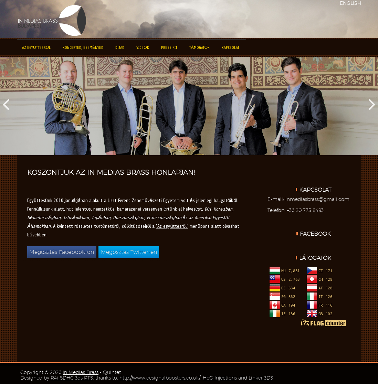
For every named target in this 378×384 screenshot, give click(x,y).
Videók (142, 47)
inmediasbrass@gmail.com (317, 199)
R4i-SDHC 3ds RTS (72, 378)
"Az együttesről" (172, 226)
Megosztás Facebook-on (61, 252)
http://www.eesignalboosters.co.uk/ (159, 378)
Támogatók (199, 47)
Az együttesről (36, 47)
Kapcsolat (230, 47)
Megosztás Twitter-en (129, 252)
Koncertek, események (83, 47)
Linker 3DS (261, 378)
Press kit (169, 47)
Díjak (119, 47)
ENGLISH (350, 3)
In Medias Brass (80, 372)
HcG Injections (220, 378)
